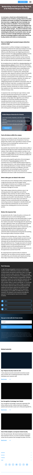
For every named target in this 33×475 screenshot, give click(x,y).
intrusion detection (24, 63)
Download (6, 128)
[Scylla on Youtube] (16, 465)
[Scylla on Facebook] (6, 465)
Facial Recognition (14, 161)
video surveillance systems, (20, 53)
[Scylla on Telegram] (23, 465)
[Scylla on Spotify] (27, 465)
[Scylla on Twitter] (20, 465)
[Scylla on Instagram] (13, 465)
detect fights (11, 153)
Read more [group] (6, 379)
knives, (3, 68)
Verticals (16, 455)
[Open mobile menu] (30, 2)
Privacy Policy (5, 337)
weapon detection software (8, 65)
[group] (16, 301)
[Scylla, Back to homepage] (2, 2)
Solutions (16, 452)
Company (16, 457)
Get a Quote (22, 1)
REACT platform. (13, 96)
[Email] (16, 322)
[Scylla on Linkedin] (10, 465)
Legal (16, 460)
